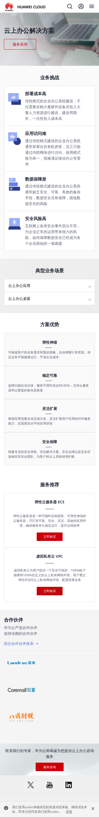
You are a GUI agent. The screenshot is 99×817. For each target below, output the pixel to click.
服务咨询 (20, 44)
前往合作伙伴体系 (19, 643)
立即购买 (49, 537)
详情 (69, 812)
